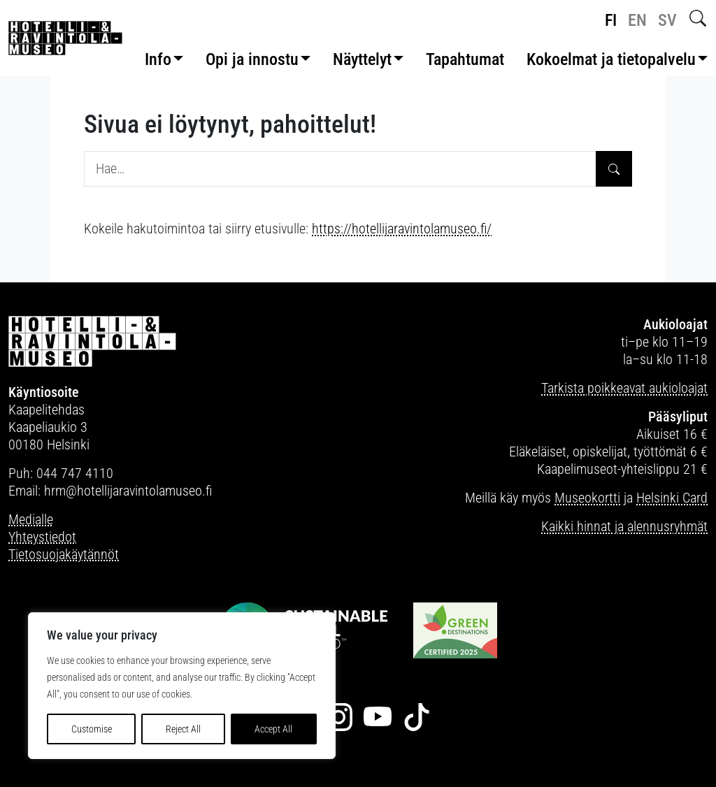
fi (611, 20)
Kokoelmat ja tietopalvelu (611, 59)
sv (667, 20)
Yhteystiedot (42, 536)
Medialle (30, 519)
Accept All (273, 729)
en (637, 20)
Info (158, 59)
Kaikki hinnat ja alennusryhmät (624, 526)
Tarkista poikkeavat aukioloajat (624, 388)
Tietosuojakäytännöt (63, 554)
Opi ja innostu (252, 59)
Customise (91, 729)
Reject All (183, 729)
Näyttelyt (362, 59)
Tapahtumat (465, 59)
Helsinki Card (672, 497)
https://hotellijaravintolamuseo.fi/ (402, 228)
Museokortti (587, 497)
